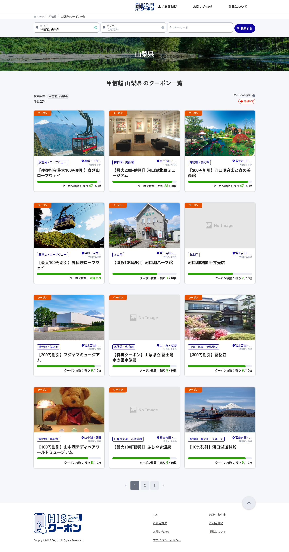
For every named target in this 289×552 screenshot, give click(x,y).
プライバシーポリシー (167, 540)
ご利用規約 (216, 523)
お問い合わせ (225, 7)
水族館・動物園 (124, 346)
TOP (156, 514)
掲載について (246, 7)
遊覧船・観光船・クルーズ (206, 439)
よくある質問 (203, 7)
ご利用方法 (160, 523)
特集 (187, 7)
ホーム (40, 16)
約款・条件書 (217, 514)
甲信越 (52, 16)
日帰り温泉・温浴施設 (203, 346)
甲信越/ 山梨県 (91, 162)
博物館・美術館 (124, 162)
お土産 (118, 254)
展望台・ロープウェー (52, 162)
